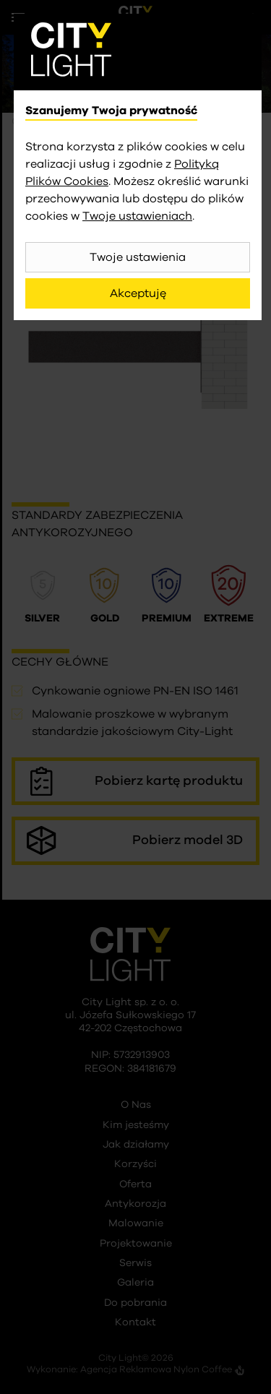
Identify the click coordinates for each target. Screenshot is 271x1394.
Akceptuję (138, 293)
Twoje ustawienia (138, 257)
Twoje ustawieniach (137, 216)
